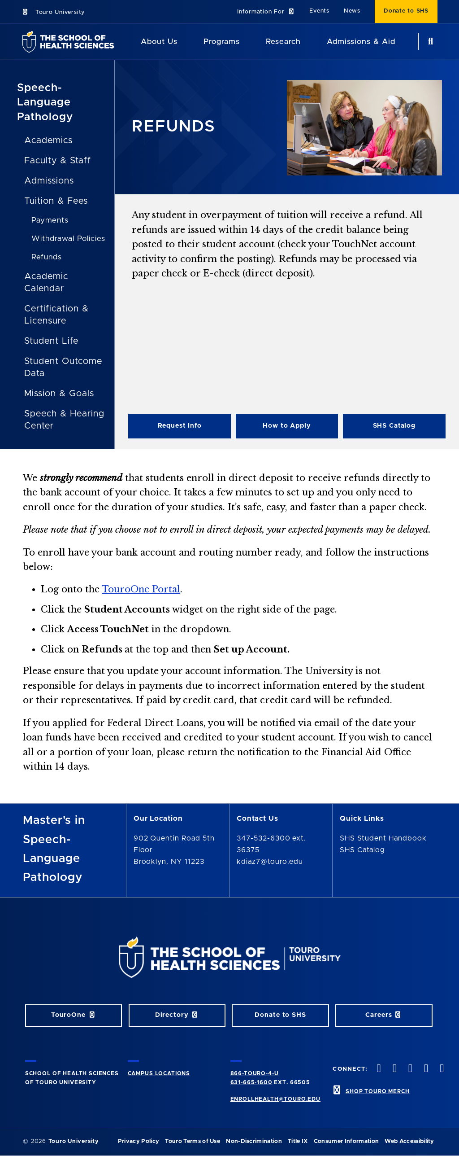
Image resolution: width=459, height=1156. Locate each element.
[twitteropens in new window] (393, 1069)
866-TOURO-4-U (254, 1073)
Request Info (180, 426)
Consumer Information (346, 1141)
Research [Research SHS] (283, 41)
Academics (48, 140)
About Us (159, 41)
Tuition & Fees (55, 201)
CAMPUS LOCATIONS (159, 1073)
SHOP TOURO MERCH (377, 1091)
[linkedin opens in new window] (441, 1069)
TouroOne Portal (141, 589)
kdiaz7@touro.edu (270, 861)
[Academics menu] (246, 42)
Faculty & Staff (57, 160)
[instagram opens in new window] (409, 1069)
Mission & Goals (59, 393)
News (352, 11)
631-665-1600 (251, 1082)
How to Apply (287, 426)
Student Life (51, 341)
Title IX (298, 1141)
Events (319, 11)
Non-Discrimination (254, 1141)
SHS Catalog (394, 426)
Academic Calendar (46, 282)
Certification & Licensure (56, 314)
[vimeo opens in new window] (425, 1069)
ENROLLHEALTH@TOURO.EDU (275, 1099)
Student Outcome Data (63, 367)
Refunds (46, 257)
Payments (50, 220)
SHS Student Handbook (383, 838)
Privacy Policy (138, 1141)
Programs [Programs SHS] (222, 41)
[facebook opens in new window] (378, 1069)
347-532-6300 (263, 838)
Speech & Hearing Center (64, 419)
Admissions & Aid (361, 41)
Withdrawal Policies (68, 238)
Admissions (49, 180)
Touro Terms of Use (192, 1141)
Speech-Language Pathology (45, 103)
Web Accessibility (409, 1141)
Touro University (53, 12)
